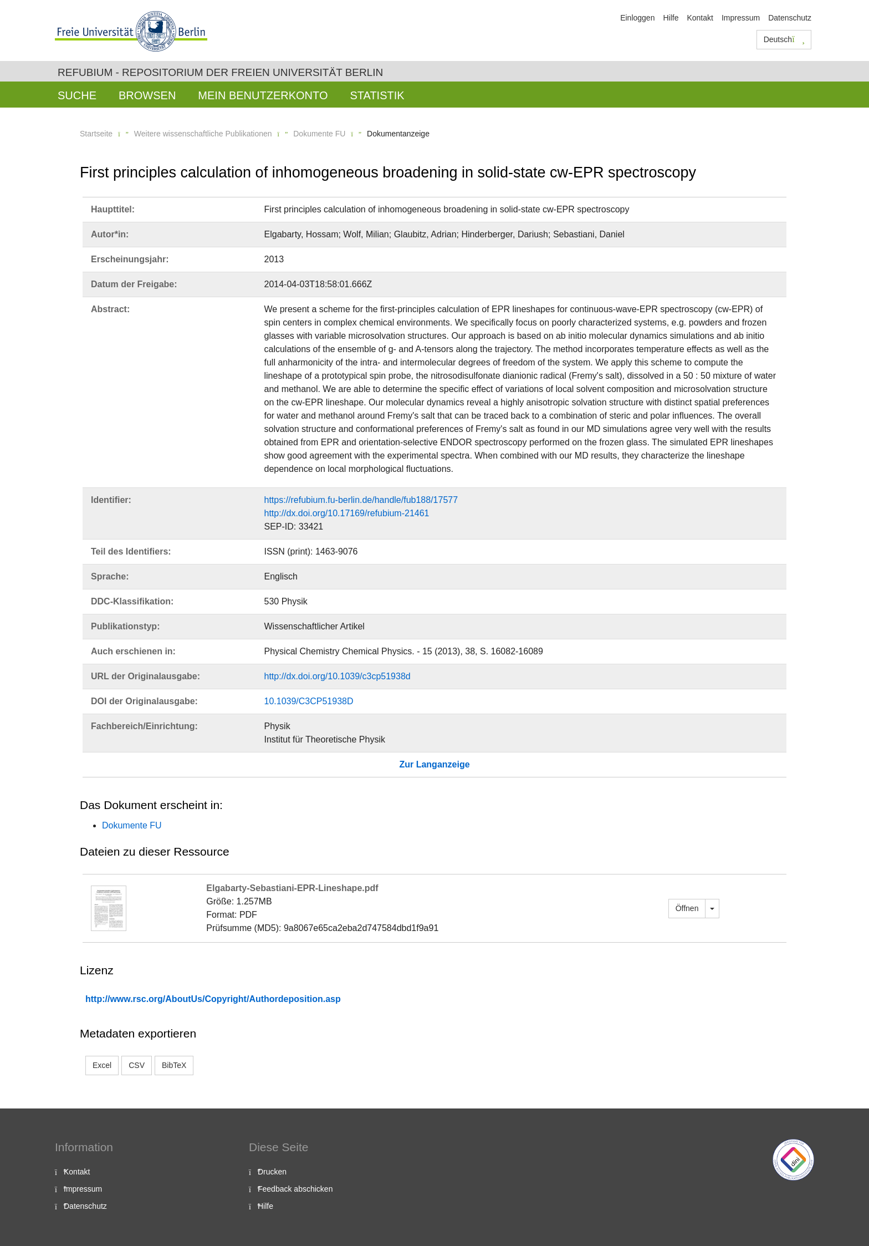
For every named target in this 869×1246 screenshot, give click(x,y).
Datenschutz (789, 17)
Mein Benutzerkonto (263, 95)
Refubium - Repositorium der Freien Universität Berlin (220, 72)
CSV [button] (137, 1065)
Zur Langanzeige (434, 764)
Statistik (377, 95)
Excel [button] (102, 1065)
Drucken (272, 1171)
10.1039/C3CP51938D (309, 701)
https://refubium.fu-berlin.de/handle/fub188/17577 (361, 500)
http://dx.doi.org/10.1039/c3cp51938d (337, 676)
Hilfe (670, 17)
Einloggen (637, 17)
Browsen (147, 95)
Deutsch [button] (784, 39)
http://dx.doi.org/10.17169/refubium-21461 (347, 513)
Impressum (741, 17)
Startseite (96, 133)
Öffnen (687, 908)
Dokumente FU (319, 133)
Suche (77, 95)
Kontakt (700, 17)
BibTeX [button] (174, 1065)
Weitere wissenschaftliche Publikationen (203, 133)
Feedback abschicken (295, 1188)
